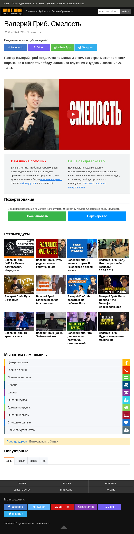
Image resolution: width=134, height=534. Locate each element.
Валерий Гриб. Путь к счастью (17, 298)
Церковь (66, 483)
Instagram (86, 506)
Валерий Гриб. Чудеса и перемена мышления (111, 336)
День (9, 460)
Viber (39, 47)
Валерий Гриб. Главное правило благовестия (47, 300)
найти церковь (28, 183)
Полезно (110, 490)
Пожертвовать (37, 216)
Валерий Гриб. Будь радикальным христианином (49, 263)
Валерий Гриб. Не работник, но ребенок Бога (79, 300)
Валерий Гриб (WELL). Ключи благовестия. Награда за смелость (14, 267)
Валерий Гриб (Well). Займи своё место (49, 334)
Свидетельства (22, 490)
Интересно (66, 490)
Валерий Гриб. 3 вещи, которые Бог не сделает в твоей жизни (80, 265)
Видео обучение (61, 11)
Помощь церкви (16, 441)
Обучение (110, 483)
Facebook (15, 47)
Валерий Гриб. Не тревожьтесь (16, 334)
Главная (30, 11)
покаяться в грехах (51, 179)
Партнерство (97, 216)
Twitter (39, 506)
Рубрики (43, 11)
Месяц (33, 460)
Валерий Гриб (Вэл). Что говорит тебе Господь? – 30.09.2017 (112, 265)
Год (43, 460)
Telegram (85, 47)
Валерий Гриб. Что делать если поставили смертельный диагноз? (80, 340)
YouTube (62, 506)
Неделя (21, 460)
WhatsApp (62, 47)
